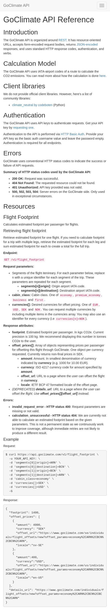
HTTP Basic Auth (72, 134)
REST (63, 40)
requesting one (23, 127)
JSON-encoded (87, 44)
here (102, 76)
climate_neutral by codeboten (32, 105)
